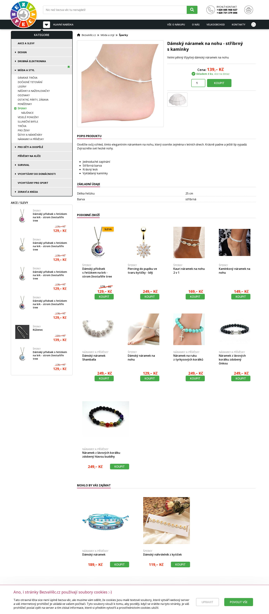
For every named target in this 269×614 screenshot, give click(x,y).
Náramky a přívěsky (31, 139)
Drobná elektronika (32, 61)
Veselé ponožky (28, 117)
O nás (196, 24)
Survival (23, 165)
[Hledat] (192, 10)
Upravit (207, 606)
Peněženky (25, 104)
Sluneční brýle (28, 121)
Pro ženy (24, 130)
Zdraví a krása (28, 191)
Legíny (22, 86)
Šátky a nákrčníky (30, 134)
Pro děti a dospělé (30, 147)
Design (22, 52)
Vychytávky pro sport (33, 182)
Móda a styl (26, 70)
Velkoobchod (216, 24)
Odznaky (24, 95)
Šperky (22, 108)
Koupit (219, 83)
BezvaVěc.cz (89, 35)
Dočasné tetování (30, 82)
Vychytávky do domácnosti (37, 174)
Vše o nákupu (176, 24)
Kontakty (238, 24)
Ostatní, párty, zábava (33, 99)
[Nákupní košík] (248, 10)
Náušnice (27, 112)
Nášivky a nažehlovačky (34, 91)
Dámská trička (27, 77)
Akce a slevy (26, 43)
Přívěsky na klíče (29, 156)
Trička (22, 126)
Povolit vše (238, 606)
